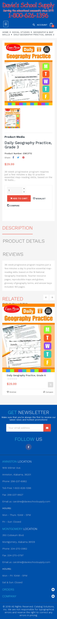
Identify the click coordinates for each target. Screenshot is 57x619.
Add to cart (19, 198)
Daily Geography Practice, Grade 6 (26, 375)
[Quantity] (14, 190)
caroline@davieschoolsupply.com (31, 501)
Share (13, 157)
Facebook (28, 447)
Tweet (18, 157)
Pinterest (23, 157)
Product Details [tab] (24, 241)
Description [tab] (17, 228)
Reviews (13, 254)
